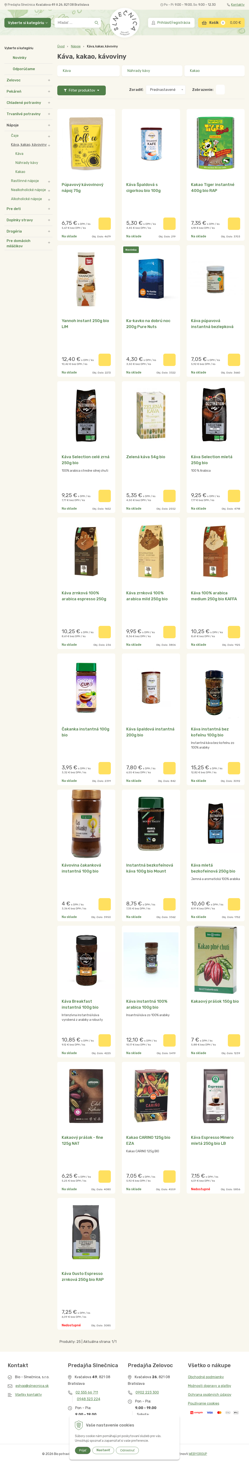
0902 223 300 (147, 1392)
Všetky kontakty (28, 1395)
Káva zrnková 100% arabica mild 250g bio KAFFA (147, 599)
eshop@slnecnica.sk (32, 1386)
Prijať (82, 1450)
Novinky (19, 58)
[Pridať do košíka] (104, 224)
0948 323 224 (88, 1399)
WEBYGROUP (198, 1454)
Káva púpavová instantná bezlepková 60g (212, 326)
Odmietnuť (127, 1450)
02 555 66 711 (87, 1392)
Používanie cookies (203, 1403)
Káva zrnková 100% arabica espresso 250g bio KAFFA (84, 599)
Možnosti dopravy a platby (209, 1386)
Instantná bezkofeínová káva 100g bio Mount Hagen (149, 871)
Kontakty (236, 5)
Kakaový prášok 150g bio (215, 1001)
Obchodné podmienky (206, 1377)
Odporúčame (24, 69)
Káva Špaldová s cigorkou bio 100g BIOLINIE (143, 190)
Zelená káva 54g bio (145, 456)
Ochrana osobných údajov (209, 1395)
